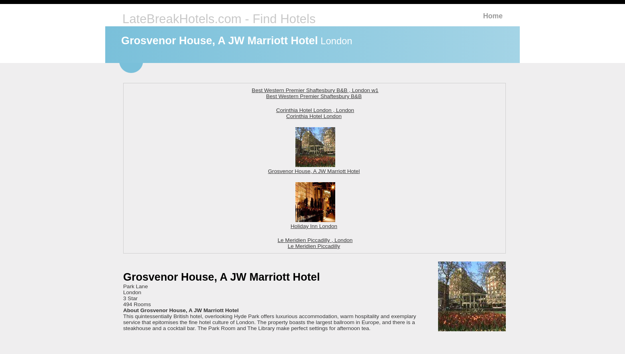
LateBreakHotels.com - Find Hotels (219, 19)
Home (493, 16)
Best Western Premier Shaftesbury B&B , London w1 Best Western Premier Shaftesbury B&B (315, 93)
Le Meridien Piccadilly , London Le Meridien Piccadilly (314, 243)
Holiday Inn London (314, 223)
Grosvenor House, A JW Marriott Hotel (314, 168)
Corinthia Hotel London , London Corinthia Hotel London (315, 113)
